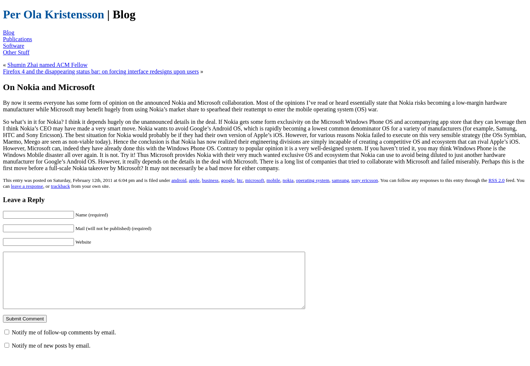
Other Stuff (16, 52)
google (227, 180)
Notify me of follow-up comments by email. (64, 343)
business (210, 180)
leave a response (27, 186)
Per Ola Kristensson (53, 14)
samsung (340, 180)
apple (194, 180)
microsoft (254, 180)
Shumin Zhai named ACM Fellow (47, 65)
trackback (60, 186)
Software (13, 46)
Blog (8, 32)
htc (240, 180)
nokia (288, 180)
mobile (273, 180)
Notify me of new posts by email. (51, 357)
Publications (17, 39)
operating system (312, 180)
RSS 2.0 (496, 180)
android (179, 180)
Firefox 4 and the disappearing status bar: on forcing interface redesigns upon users (101, 71)
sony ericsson (364, 180)
